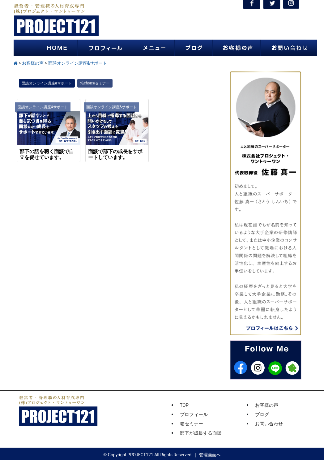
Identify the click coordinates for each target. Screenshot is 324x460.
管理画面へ (210, 454)
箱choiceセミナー (94, 83)
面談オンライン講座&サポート (47, 83)
